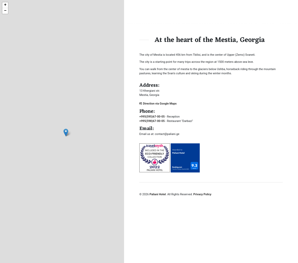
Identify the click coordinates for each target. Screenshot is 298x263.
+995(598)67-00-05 (152, 121)
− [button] (5, 11)
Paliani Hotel (157, 194)
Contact (256, 18)
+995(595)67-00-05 (152, 116)
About (209, 18)
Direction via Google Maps (158, 103)
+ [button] (5, 5)
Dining (223, 18)
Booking (239, 18)
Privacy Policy (202, 194)
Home (195, 18)
